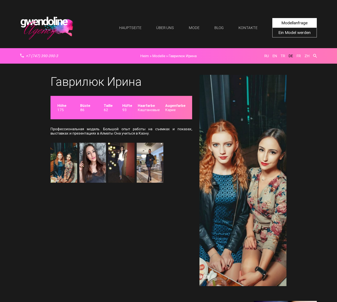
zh (307, 56)
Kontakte (247, 28)
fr (299, 56)
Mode (194, 28)
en (275, 56)
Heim (144, 56)
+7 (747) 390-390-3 (39, 56)
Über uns (165, 28)
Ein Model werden (294, 32)
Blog (219, 28)
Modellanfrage (294, 22)
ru (266, 56)
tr (283, 56)
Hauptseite (130, 28)
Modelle (158, 56)
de (291, 56)
